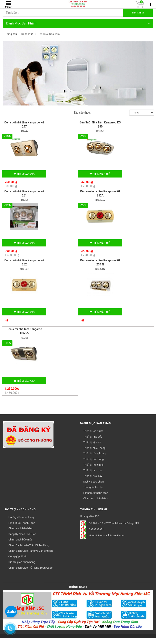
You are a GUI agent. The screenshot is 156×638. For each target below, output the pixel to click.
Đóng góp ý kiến (17, 556)
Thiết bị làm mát (93, 470)
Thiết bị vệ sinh (92, 442)
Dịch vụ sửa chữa (93, 481)
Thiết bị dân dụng (93, 459)
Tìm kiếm (138, 12)
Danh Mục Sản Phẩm (78, 23)
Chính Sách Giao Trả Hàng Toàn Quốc (30, 567)
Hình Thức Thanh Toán (21, 522)
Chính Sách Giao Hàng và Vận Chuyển (30, 550)
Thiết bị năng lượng (94, 453)
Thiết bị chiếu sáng (94, 447)
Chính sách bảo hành (95, 498)
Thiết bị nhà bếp (92, 436)
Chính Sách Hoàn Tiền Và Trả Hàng (28, 545)
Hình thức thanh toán (95, 492)
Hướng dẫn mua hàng (21, 517)
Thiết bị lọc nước (93, 431)
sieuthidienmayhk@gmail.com (106, 535)
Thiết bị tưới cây (92, 475)
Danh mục (27, 34)
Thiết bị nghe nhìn (93, 464)
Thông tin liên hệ (93, 487)
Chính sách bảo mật (20, 539)
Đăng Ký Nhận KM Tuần (22, 534)
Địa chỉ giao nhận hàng (21, 562)
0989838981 (96, 529)
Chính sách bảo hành (20, 528)
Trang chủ (11, 34)
